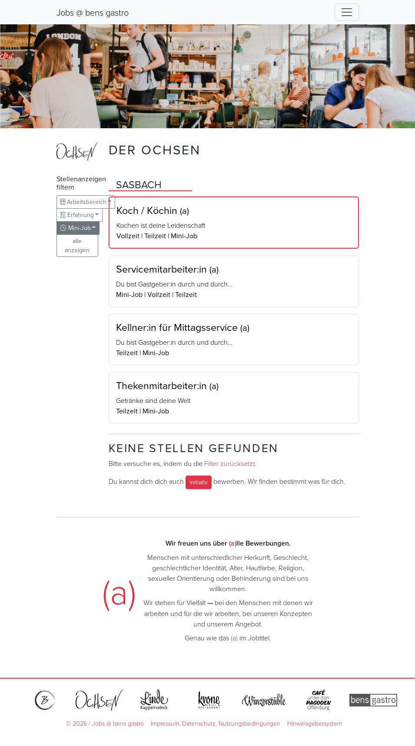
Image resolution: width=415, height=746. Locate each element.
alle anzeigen (77, 245)
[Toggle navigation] (347, 12)
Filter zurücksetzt (229, 463)
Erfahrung (77, 214)
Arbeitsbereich (83, 201)
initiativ (198, 482)
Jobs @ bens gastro (92, 12)
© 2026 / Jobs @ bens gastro (105, 723)
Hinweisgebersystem (314, 723)
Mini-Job (75, 227)
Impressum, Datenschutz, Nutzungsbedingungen (215, 723)
